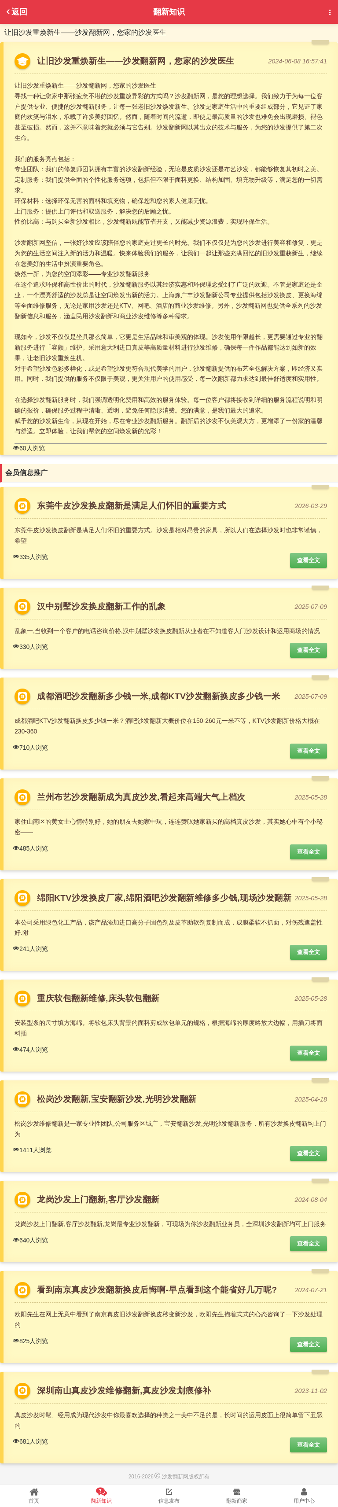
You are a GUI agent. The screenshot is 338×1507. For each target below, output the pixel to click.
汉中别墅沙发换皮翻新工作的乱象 (104, 606)
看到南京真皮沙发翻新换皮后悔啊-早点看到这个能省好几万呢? (157, 1289)
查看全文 (308, 560)
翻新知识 (102, 1495)
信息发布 (169, 1495)
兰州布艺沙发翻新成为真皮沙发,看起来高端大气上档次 (141, 797)
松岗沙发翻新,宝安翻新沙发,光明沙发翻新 (117, 1099)
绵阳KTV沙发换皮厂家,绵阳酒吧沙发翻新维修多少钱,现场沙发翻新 (164, 898)
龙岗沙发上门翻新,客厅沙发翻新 (98, 1199)
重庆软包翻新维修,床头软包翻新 (98, 998)
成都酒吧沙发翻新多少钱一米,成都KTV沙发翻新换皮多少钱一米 (158, 696)
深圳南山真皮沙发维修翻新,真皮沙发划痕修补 (124, 1390)
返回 (15, 11)
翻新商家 (237, 1495)
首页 (34, 1495)
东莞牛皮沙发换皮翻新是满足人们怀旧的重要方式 (131, 505)
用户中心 (304, 1495)
